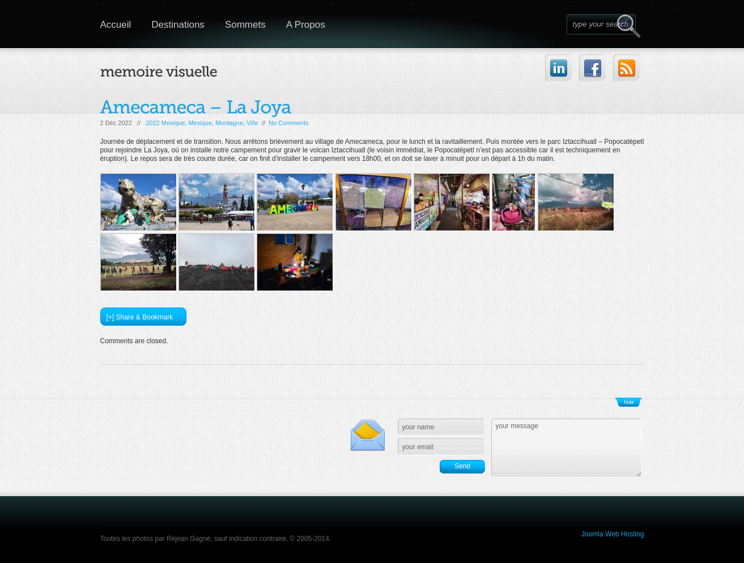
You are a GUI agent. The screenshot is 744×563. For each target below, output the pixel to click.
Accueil (115, 24)
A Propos (305, 24)
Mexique (200, 123)
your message (566, 448)
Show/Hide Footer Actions (628, 402)
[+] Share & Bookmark (140, 317)
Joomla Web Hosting (612, 534)
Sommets (245, 24)
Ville (252, 123)
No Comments (288, 123)
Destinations (178, 24)
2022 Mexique (165, 123)
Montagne (229, 123)
